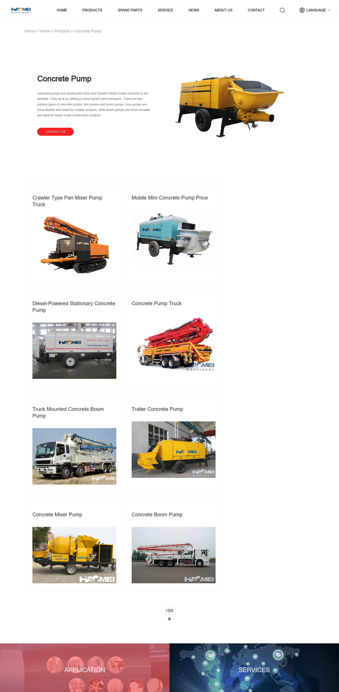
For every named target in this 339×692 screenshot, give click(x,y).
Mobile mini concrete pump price (166, 198)
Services (254, 557)
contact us (55, 131)
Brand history (231, 630)
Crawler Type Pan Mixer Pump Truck (67, 201)
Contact (256, 10)
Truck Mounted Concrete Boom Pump (163, 305)
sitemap (108, 681)
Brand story (230, 623)
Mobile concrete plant (186, 615)
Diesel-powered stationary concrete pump (254, 201)
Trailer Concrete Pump (249, 302)
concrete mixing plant (132, 615)
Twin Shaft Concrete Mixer (189, 623)
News (194, 10)
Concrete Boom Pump (153, 405)
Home (62, 10)
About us (223, 10)
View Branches (43, 652)
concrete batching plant (155, 681)
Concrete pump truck (57, 302)
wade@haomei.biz (286, 631)
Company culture (234, 638)
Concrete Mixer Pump (57, 405)
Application (85, 557)
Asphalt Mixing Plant (131, 623)
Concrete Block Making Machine (193, 630)
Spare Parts (130, 10)
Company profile (233, 615)
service (165, 10)
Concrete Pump (87, 31)
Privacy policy (126, 681)
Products (93, 10)
